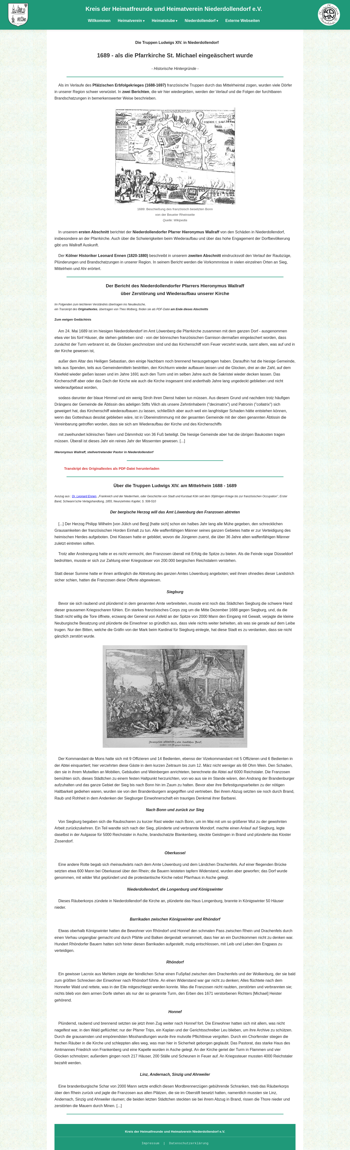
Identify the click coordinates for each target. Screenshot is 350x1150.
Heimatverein (130, 21)
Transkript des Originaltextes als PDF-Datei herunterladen (111, 469)
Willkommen (99, 21)
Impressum (150, 1143)
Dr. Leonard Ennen (84, 496)
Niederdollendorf (200, 21)
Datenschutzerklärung (189, 1143)
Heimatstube (163, 21)
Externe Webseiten (242, 21)
